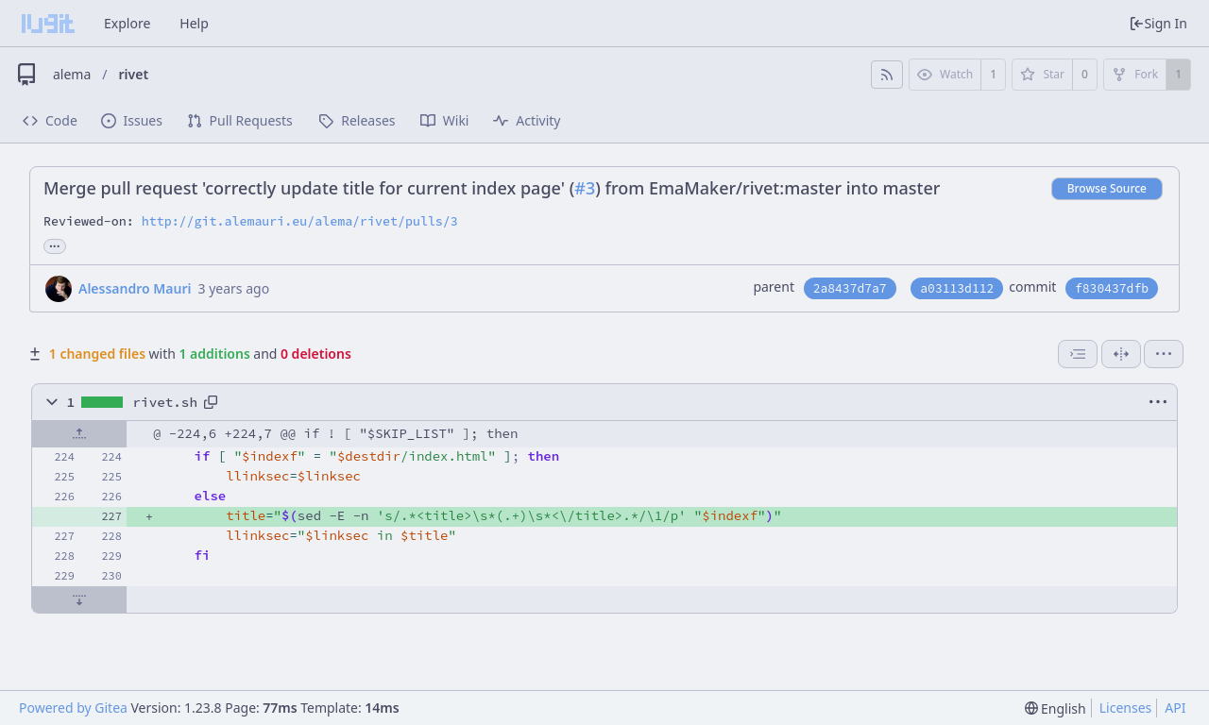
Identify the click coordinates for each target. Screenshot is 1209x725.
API (1175, 708)
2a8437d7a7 (850, 288)
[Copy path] (210, 402)
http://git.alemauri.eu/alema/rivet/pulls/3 (300, 221)
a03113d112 (957, 288)
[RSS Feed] (887, 74)
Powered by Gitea (73, 708)
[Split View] (1121, 354)
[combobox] (1078, 354)
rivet (134, 74)
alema (72, 74)
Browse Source (1107, 188)
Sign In (1158, 23)
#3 (584, 188)
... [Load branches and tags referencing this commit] (54, 245)
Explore (127, 23)
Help (194, 23)
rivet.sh (165, 402)
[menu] (1163, 354)
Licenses (1125, 708)
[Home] (48, 24)
